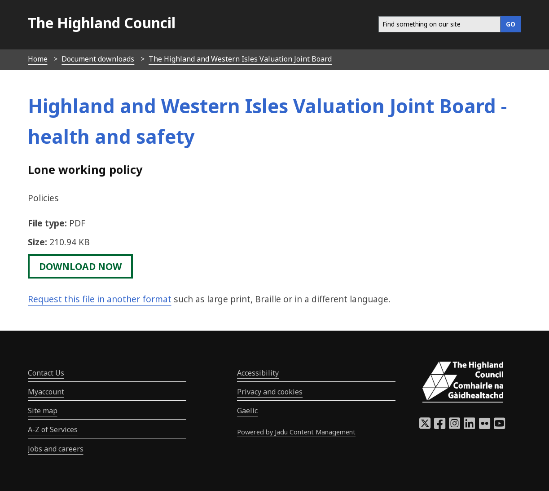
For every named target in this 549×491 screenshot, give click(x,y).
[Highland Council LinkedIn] (469, 425)
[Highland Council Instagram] (454, 425)
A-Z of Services (53, 429)
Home (38, 59)
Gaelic (247, 411)
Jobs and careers (55, 449)
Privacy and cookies (270, 392)
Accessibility (258, 373)
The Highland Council (102, 22)
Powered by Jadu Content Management (296, 432)
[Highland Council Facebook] (439, 425)
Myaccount (46, 392)
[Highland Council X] (424, 425)
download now (80, 266)
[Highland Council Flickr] (484, 425)
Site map (42, 411)
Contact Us (46, 373)
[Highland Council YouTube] (499, 425)
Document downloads (97, 59)
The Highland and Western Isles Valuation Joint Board (240, 59)
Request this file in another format (99, 299)
